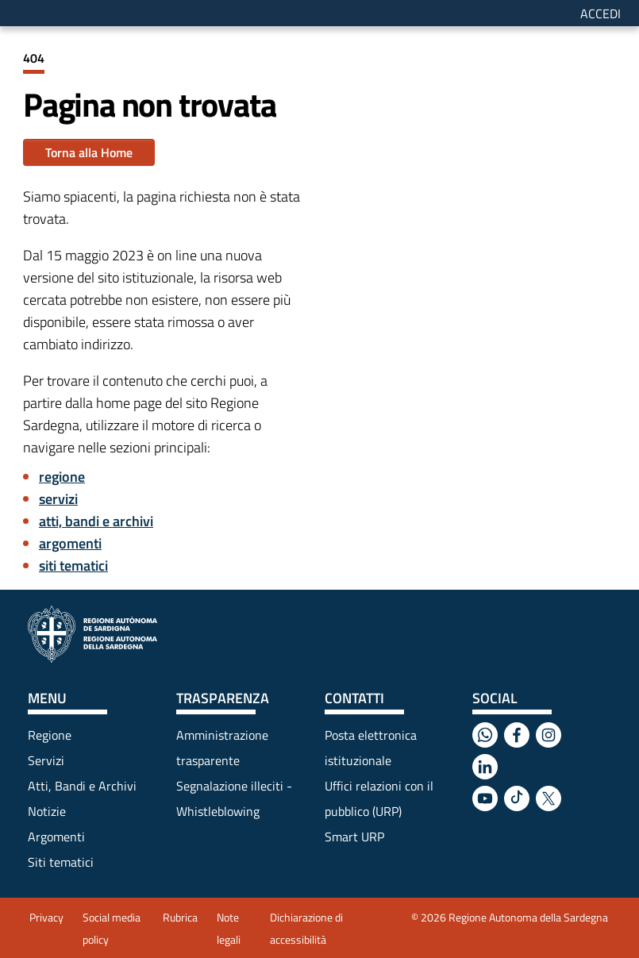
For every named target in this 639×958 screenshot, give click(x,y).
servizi (58, 499)
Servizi (46, 760)
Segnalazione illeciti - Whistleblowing (234, 798)
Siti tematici (61, 861)
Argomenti (56, 836)
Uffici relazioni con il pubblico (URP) (379, 798)
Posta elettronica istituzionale (371, 747)
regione (62, 476)
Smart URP (354, 836)
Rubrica (180, 917)
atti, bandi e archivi (96, 521)
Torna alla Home (89, 152)
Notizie (47, 811)
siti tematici (73, 565)
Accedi (600, 13)
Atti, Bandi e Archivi (82, 785)
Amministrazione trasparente (222, 747)
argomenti (70, 543)
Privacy (46, 917)
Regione (49, 734)
